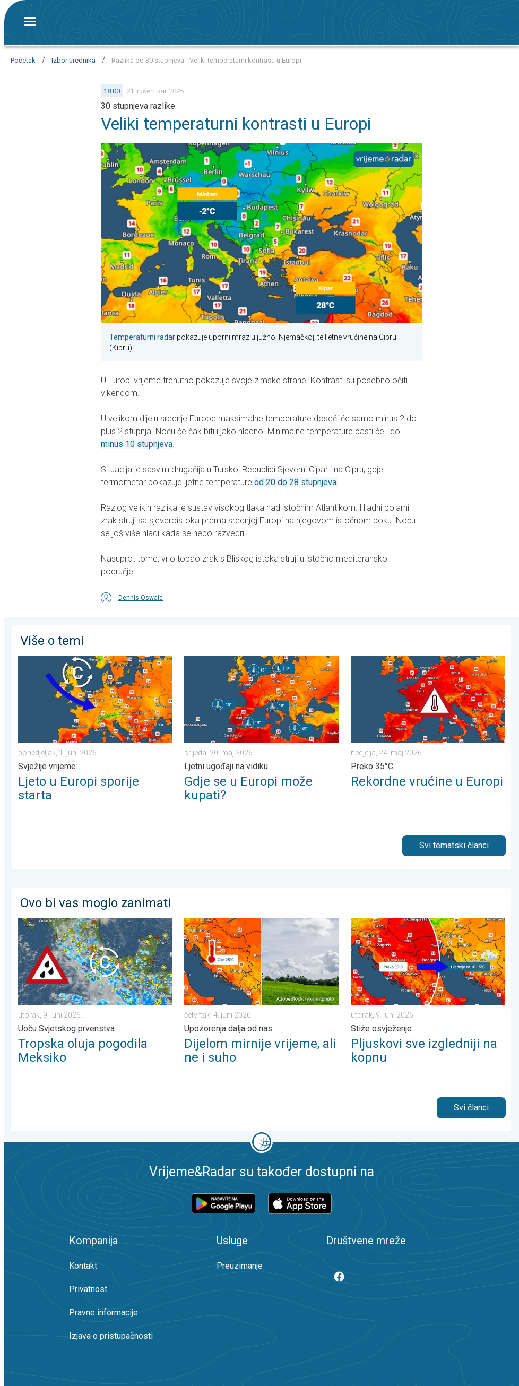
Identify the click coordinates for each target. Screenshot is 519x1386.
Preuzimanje (240, 1266)
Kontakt (83, 1266)
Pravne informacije (103, 1312)
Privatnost (88, 1289)
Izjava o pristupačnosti (111, 1336)
